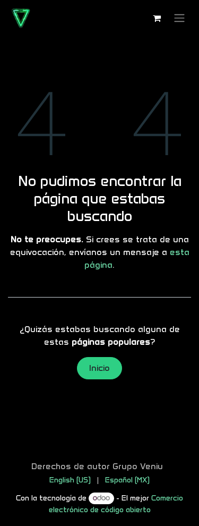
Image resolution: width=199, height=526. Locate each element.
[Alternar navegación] (179, 18)
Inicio (99, 368)
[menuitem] (70, 480)
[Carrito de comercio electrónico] (156, 18)
